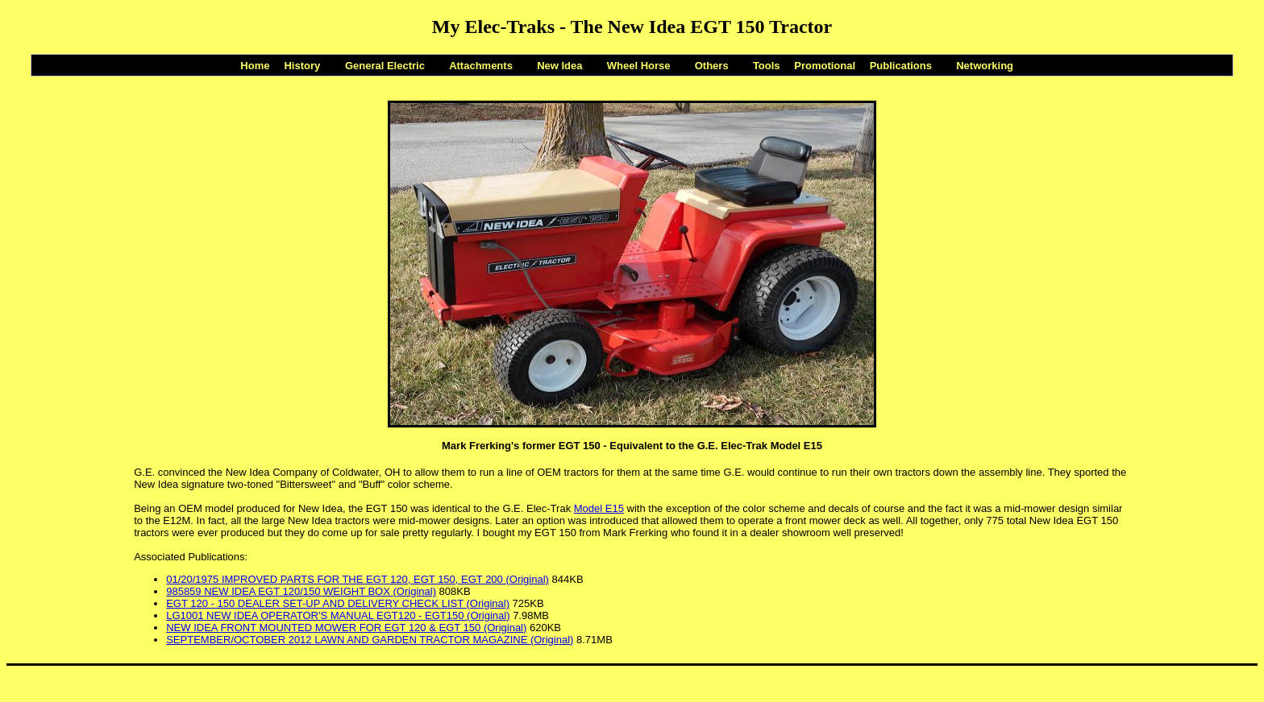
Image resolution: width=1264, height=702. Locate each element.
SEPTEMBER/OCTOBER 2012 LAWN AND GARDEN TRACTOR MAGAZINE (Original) (369, 640)
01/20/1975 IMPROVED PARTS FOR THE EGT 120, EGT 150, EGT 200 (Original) (357, 579)
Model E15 (599, 508)
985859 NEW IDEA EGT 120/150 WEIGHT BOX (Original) (301, 591)
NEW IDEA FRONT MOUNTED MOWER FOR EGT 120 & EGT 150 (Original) (346, 627)
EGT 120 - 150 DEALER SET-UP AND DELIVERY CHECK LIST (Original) (337, 603)
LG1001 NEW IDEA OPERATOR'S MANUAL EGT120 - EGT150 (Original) (337, 615)
